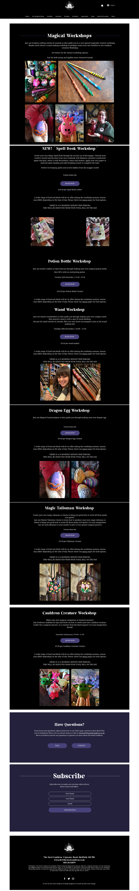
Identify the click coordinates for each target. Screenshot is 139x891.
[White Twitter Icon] (68, 878)
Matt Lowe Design (89, 884)
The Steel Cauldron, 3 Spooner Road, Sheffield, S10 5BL (69, 857)
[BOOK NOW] (70, 183)
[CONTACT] (81, 745)
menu (84, 200)
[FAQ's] (57, 745)
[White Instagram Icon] (73, 878)
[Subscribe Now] (70, 810)
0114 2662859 (69, 863)
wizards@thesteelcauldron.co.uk (92, 733)
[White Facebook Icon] (64, 878)
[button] (102, 5)
